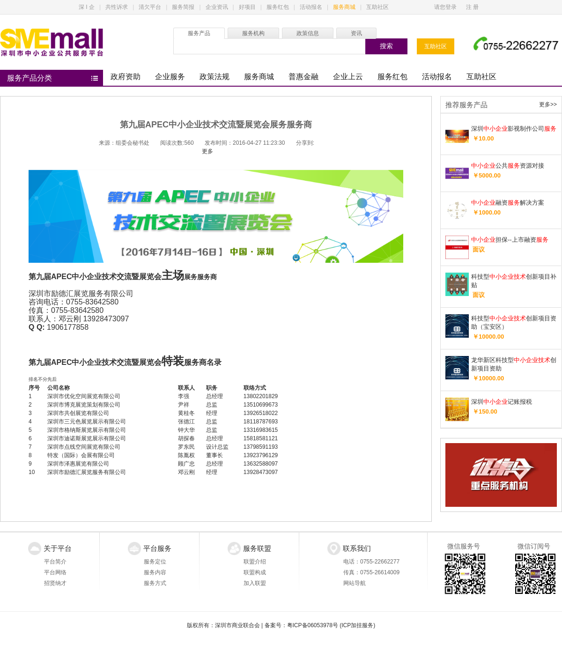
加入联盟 (255, 583)
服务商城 (344, 7)
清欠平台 (150, 7)
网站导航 (354, 583)
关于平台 (58, 548)
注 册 (472, 7)
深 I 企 (87, 7)
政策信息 (307, 33)
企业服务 (170, 77)
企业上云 (348, 77)
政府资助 (125, 77)
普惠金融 (303, 77)
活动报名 (311, 7)
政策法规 (214, 77)
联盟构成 (255, 572)
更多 (207, 151)
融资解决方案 (507, 202)
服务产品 (199, 33)
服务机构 (253, 33)
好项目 (247, 7)
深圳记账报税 (501, 401)
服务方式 (155, 583)
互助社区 (377, 7)
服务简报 (183, 7)
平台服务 (157, 548)
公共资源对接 (507, 165)
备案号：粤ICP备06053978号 (301, 625)
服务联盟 (257, 548)
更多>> (548, 104)
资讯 (356, 33)
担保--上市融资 (509, 239)
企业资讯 (217, 7)
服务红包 (277, 7)
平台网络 (55, 572)
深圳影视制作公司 (513, 128)
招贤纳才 (55, 583)
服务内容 (155, 572)
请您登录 (445, 7)
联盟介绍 (255, 561)
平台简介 (55, 561)
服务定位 (155, 561)
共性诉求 (116, 7)
